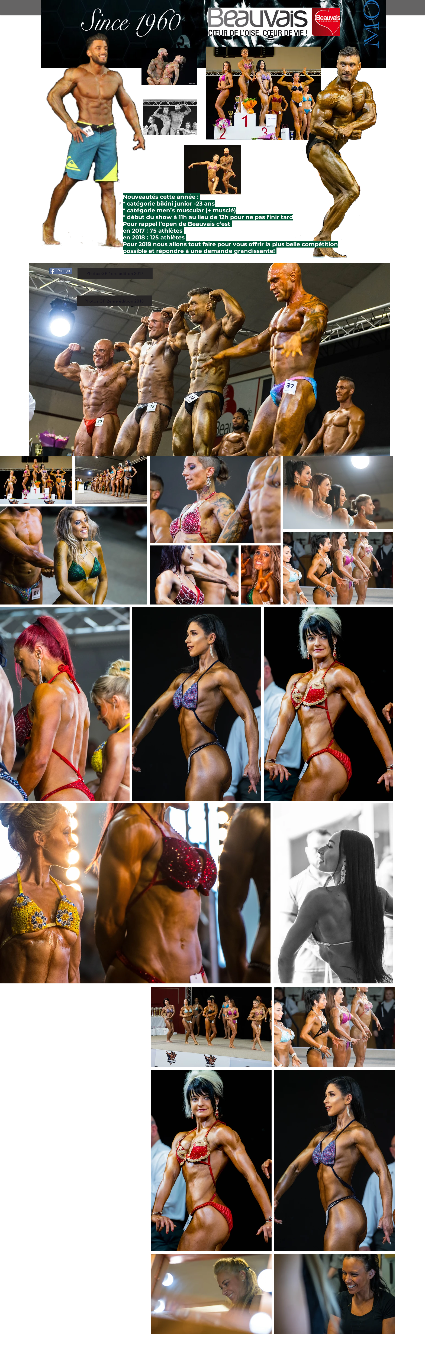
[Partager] (60, 271)
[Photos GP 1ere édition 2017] (115, 273)
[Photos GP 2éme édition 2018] (114, 300)
